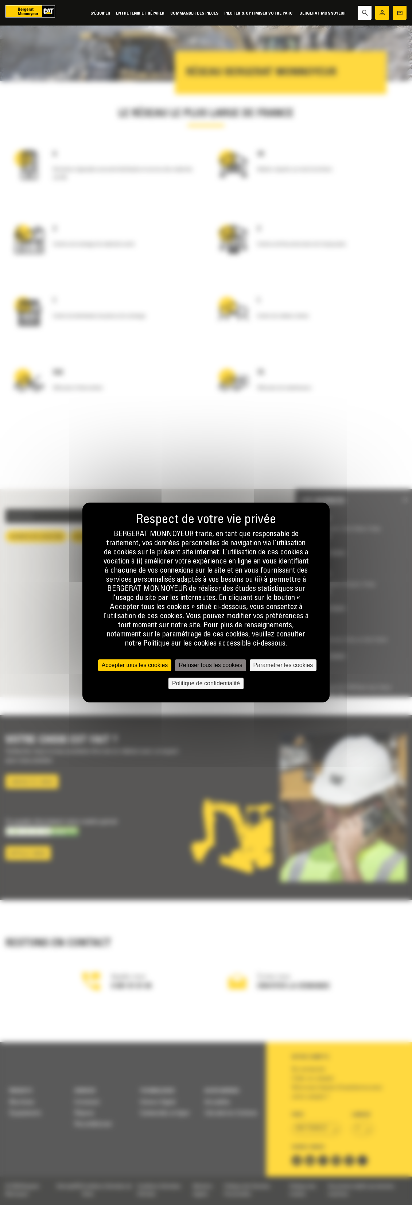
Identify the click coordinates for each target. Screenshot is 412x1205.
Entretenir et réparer (140, 13)
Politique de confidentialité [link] (206, 683)
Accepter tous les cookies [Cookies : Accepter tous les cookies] (135, 665)
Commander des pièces (194, 13)
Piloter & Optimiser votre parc (259, 13)
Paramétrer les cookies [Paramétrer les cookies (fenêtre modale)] (283, 665)
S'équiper (100, 13)
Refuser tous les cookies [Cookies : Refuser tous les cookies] (210, 665)
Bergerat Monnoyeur (322, 13)
